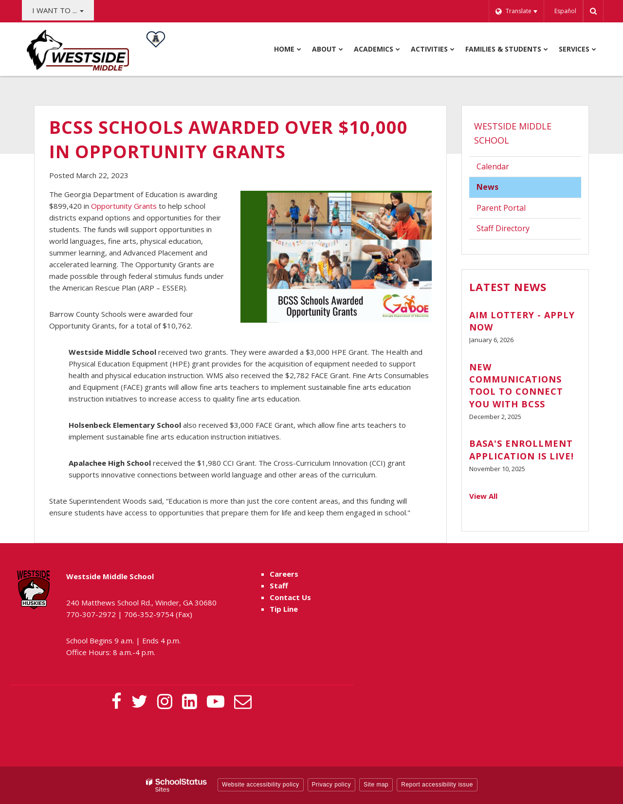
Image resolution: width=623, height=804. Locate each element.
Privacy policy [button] (331, 784)
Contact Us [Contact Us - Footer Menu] (290, 597)
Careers (284, 574)
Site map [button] (376, 784)
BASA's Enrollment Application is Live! (521, 449)
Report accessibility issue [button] (437, 784)
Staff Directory (503, 228)
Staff (279, 585)
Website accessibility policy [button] (260, 784)
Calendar (492, 166)
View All (483, 496)
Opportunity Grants (124, 206)
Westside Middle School (512, 133)
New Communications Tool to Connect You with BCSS (516, 385)
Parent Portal (515, 210)
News (487, 187)
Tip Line (284, 609)
